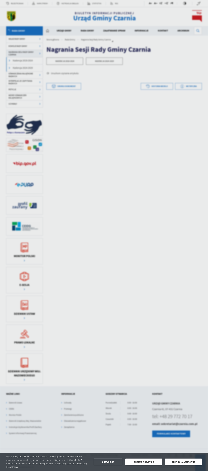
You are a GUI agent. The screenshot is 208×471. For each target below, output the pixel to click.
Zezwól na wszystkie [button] (183, 461)
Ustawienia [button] (108, 461)
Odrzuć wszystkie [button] (144, 461)
